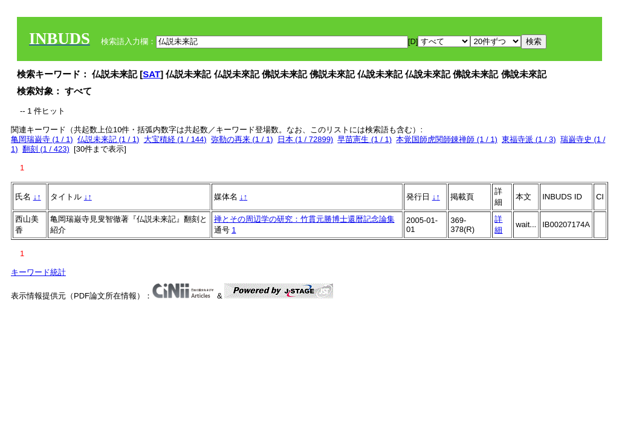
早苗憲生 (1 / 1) (364, 139)
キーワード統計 (38, 272)
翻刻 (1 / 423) (46, 148)
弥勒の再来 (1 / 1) (242, 139)
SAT (151, 74)
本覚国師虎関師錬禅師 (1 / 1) (446, 139)
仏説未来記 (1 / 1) (108, 139)
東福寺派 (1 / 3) (529, 139)
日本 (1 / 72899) (305, 139)
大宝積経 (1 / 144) (175, 139)
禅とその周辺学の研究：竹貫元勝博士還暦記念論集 (304, 219)
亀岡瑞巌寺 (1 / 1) (42, 139)
